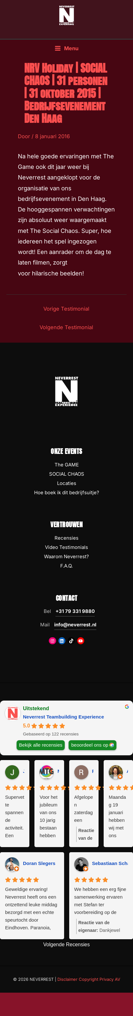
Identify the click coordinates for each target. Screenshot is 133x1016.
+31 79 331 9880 (75, 611)
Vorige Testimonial (66, 309)
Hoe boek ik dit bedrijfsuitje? (66, 492)
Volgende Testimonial (66, 327)
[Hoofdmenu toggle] (66, 48)
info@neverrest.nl (75, 625)
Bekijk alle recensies (41, 744)
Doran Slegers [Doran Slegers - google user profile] (39, 863)
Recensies (66, 538)
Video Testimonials (66, 547)
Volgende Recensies (66, 944)
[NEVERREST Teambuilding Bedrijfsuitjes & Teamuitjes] (67, 15)
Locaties (66, 483)
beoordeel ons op (89, 744)
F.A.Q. (66, 566)
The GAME (67, 465)
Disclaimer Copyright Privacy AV (88, 979)
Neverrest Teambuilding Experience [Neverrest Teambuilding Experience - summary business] (63, 716)
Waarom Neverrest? (66, 556)
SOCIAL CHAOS (66, 474)
